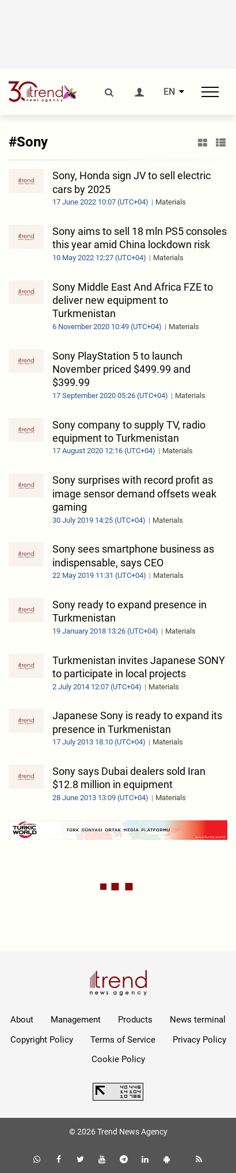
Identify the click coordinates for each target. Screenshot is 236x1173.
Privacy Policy (199, 1040)
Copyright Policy (41, 1040)
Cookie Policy (118, 1059)
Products (135, 1019)
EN (169, 92)
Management (76, 1019)
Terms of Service (122, 1040)
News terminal (198, 1019)
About (21, 1019)
